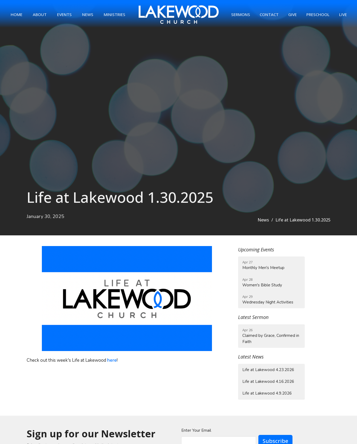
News (87, 14)
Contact (269, 14)
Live (343, 14)
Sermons (240, 14)
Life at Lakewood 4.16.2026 (268, 381)
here (112, 360)
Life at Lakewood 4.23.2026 (268, 369)
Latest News (251, 356)
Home (16, 14)
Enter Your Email (196, 430)
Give (292, 14)
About (40, 14)
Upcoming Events (256, 249)
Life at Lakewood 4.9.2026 (267, 393)
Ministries (114, 14)
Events (64, 14)
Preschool (318, 14)
